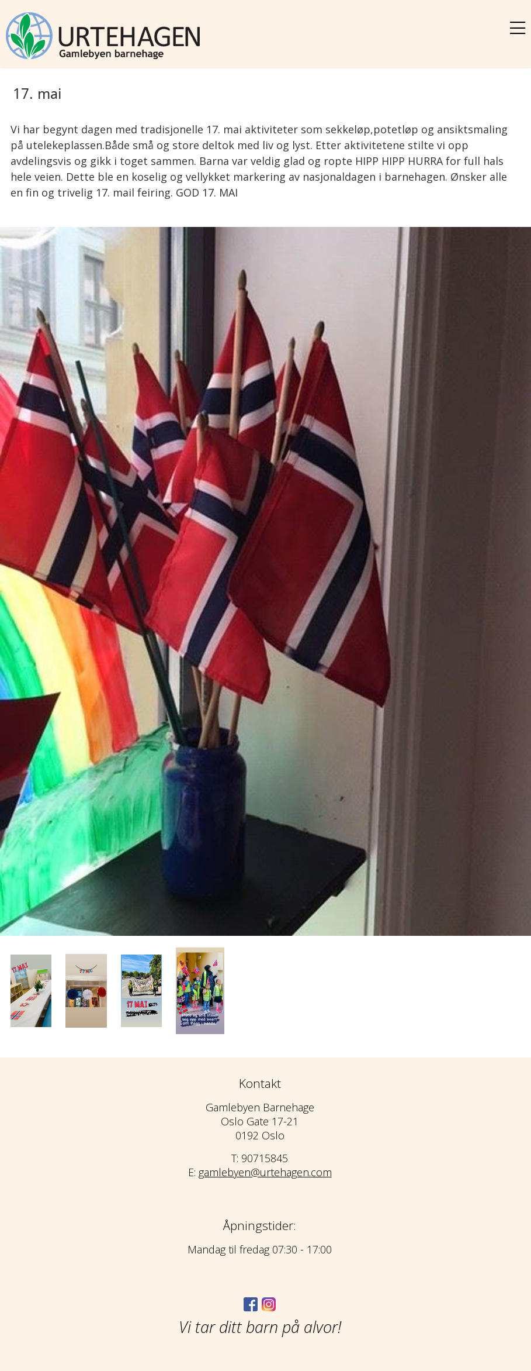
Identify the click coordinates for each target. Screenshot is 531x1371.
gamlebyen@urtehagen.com (265, 1172)
